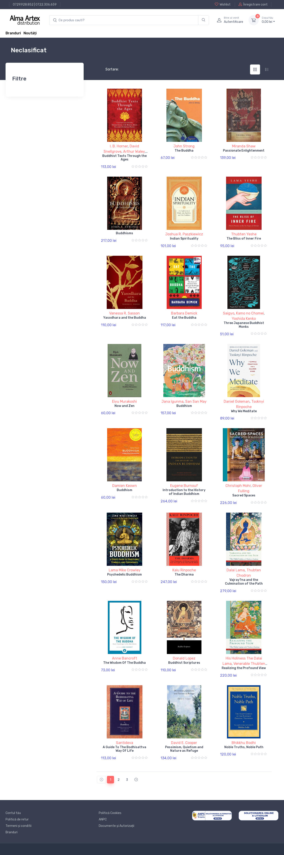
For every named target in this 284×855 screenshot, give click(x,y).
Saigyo (228, 313)
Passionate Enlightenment (243, 150)
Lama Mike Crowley (124, 570)
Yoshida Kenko (244, 318)
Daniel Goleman (237, 401)
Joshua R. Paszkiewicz (184, 234)
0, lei (268, 20)
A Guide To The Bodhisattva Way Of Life (124, 749)
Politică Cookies (110, 813)
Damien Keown (124, 486)
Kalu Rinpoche (184, 570)
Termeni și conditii (19, 826)
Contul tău (13, 813)
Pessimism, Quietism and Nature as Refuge (184, 749)
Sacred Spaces (243, 495)
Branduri (13, 33)
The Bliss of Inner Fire (244, 238)
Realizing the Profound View (244, 668)
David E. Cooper (184, 743)
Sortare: (108, 69)
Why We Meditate (244, 411)
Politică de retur (17, 819)
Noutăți (30, 33)
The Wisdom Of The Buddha (124, 663)
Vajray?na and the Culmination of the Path (244, 582)
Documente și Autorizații (116, 826)
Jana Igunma (172, 401)
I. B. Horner (119, 146)
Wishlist (223, 4)
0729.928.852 (23, 4)
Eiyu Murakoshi (124, 401)
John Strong (184, 146)
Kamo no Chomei (250, 313)
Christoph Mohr (238, 486)
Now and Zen (124, 406)
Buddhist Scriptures (184, 663)
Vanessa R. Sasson (124, 313)
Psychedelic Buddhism (124, 574)
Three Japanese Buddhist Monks (244, 325)
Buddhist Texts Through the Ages (124, 158)
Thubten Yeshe (243, 234)
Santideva (124, 743)
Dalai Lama (236, 570)
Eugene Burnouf (184, 486)
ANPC (103, 819)
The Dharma (184, 574)
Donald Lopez (184, 658)
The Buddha (184, 150)
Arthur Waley (134, 151)
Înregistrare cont (253, 4)
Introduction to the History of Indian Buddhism (184, 492)
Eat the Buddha (184, 318)
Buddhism (184, 406)
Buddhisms (124, 233)
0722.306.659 (46, 4)
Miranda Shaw (244, 146)
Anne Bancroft (124, 658)
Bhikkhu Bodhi (244, 743)
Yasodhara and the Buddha (124, 318)
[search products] (123, 20)
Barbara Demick (184, 313)
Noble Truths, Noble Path (243, 747)
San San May (196, 401)
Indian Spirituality (184, 238)
